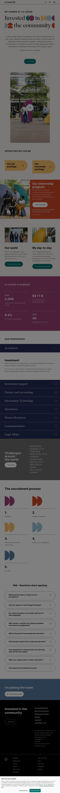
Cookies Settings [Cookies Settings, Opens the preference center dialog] (23, 790)
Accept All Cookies (35, 790)
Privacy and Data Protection (47, 785)
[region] (30, 784)
